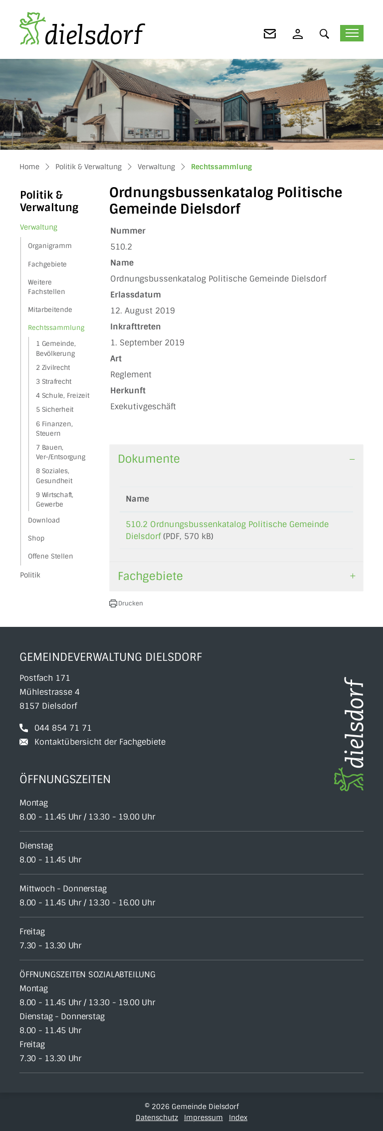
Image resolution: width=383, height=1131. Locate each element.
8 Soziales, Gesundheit (54, 476)
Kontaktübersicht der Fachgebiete (100, 742)
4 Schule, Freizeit (62, 395)
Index (238, 1117)
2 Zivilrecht (53, 367)
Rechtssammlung (55, 329)
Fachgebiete (47, 264)
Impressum (203, 1117)
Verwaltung (38, 227)
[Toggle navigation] (352, 33)
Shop (36, 538)
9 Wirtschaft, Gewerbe (54, 500)
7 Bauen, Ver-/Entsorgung (60, 452)
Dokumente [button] (149, 459)
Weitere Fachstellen (46, 287)
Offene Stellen (50, 556)
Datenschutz (157, 1117)
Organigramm (50, 246)
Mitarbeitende (50, 309)
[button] (326, 33)
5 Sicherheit (54, 409)
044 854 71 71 (63, 728)
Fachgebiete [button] (150, 576)
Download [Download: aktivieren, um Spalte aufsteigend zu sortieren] (324, 499)
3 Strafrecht (53, 381)
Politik (30, 574)
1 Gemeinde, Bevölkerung (55, 348)
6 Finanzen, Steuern (54, 429)
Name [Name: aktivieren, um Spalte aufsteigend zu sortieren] (137, 499)
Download (44, 520)
